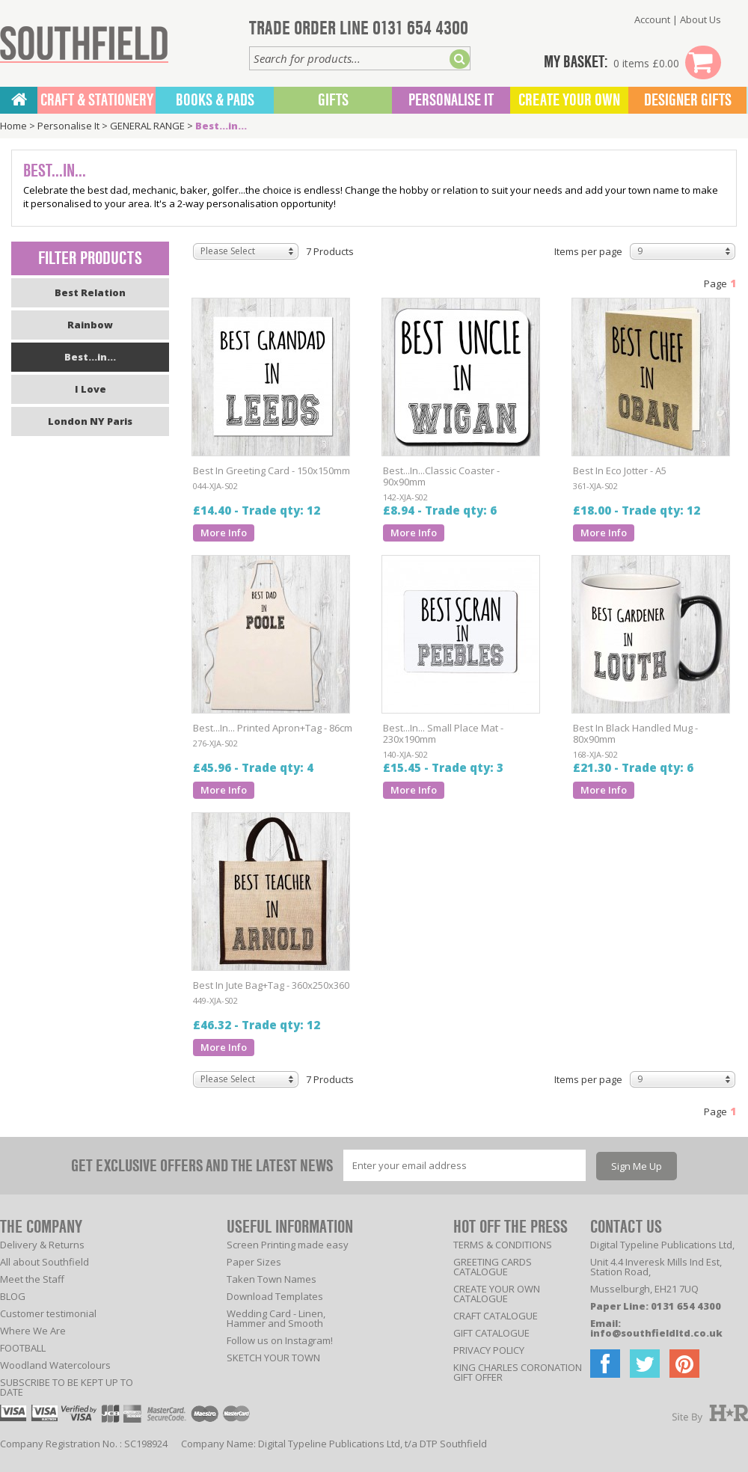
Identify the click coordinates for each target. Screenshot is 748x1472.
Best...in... (221, 125)
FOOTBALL (23, 1348)
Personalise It (451, 100)
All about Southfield (44, 1262)
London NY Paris (90, 421)
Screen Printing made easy (288, 1244)
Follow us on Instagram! (280, 1340)
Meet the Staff (32, 1279)
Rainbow (90, 324)
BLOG (12, 1296)
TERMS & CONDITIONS (502, 1244)
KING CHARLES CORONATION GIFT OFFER (517, 1372)
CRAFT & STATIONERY (96, 100)
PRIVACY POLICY (488, 1350)
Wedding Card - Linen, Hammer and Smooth (276, 1318)
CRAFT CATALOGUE (495, 1315)
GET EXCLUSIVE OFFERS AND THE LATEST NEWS (202, 1166)
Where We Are (33, 1330)
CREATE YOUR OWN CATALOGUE (496, 1293)
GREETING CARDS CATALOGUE (492, 1266)
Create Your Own (569, 100)
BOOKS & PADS (215, 100)
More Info (223, 532)
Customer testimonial (48, 1313)
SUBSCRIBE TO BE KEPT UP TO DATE (66, 1387)
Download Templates (275, 1296)
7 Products (330, 251)
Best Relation (90, 292)
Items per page (588, 251)
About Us (700, 19)
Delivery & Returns (42, 1244)
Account (652, 19)
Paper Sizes (254, 1262)
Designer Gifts (688, 100)
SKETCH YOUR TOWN (273, 1357)
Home (13, 125)
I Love (90, 389)
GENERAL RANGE (147, 125)
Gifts (333, 100)
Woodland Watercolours (55, 1365)
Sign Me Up (636, 1166)
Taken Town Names (271, 1279)
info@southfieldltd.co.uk (656, 1333)
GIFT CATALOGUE (491, 1333)
